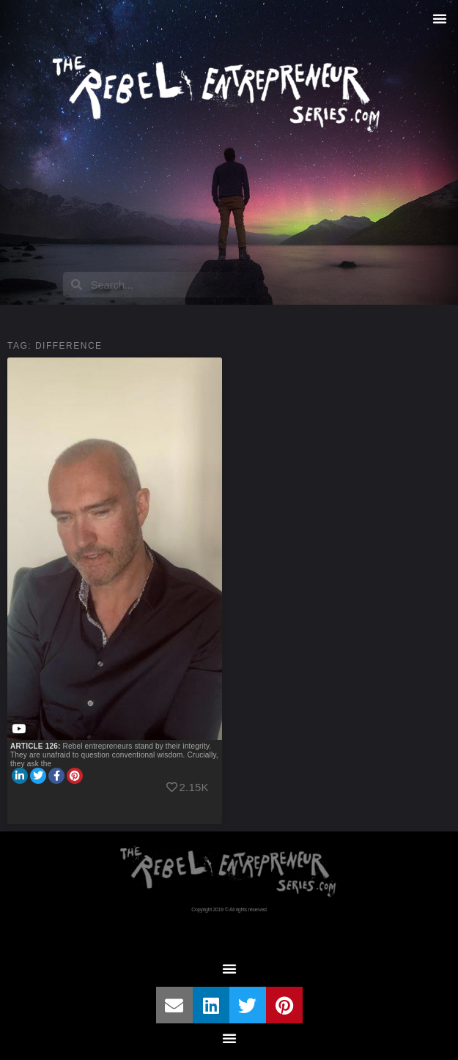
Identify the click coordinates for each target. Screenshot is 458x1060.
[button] (440, 18)
